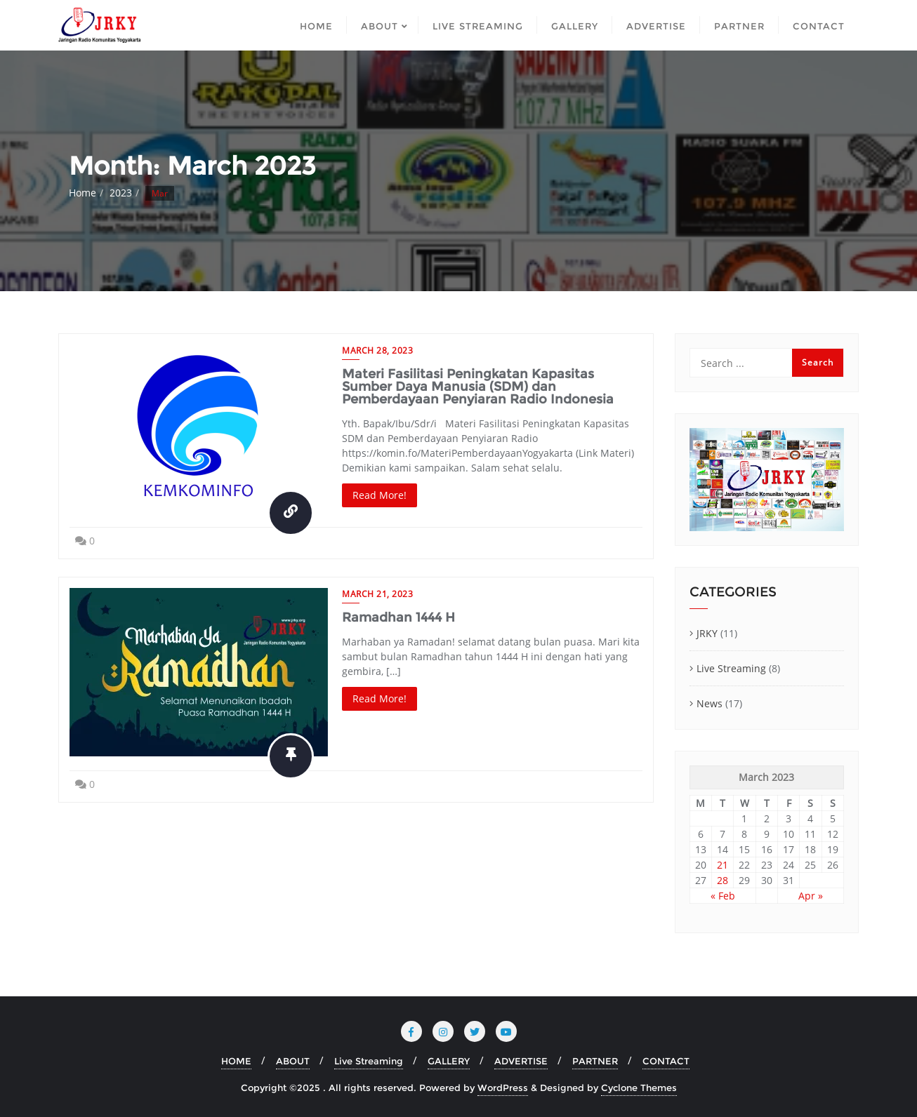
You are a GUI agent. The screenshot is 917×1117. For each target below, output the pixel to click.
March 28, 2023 (377, 350)
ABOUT (293, 1060)
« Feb (723, 895)
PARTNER (595, 1060)
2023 (121, 192)
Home (82, 192)
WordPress (502, 1087)
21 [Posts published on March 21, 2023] (722, 864)
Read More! (379, 495)
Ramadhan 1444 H (398, 617)
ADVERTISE (521, 1060)
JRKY (707, 633)
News (710, 703)
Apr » (810, 895)
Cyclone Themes (639, 1087)
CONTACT (666, 1060)
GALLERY (449, 1060)
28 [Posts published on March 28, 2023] (722, 880)
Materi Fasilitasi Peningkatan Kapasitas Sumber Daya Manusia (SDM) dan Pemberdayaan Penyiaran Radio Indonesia (478, 386)
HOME (236, 1060)
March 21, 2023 (377, 594)
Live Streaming (731, 668)
